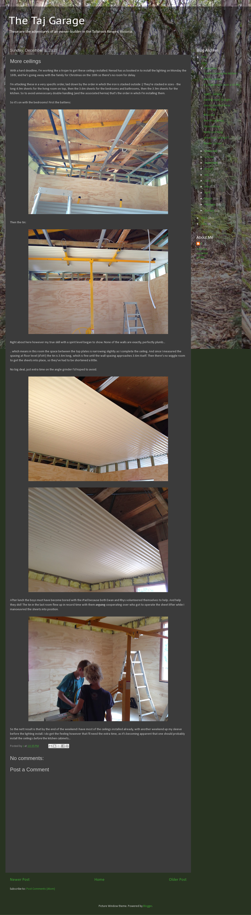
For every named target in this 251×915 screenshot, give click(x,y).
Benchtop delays (214, 120)
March (209, 198)
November (211, 151)
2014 (204, 57)
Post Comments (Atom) (40, 889)
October (210, 157)
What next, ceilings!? (216, 137)
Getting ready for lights (218, 100)
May (207, 186)
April (208, 192)
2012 (204, 218)
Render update (213, 79)
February (210, 204)
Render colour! (213, 143)
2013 (204, 63)
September (211, 163)
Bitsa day (209, 115)
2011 (204, 224)
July (207, 175)
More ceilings (212, 126)
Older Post (178, 880)
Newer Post (20, 880)
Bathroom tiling (213, 132)
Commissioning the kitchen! (220, 73)
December (211, 68)
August (209, 168)
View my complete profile (202, 253)
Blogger (147, 906)
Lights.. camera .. (214, 94)
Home (99, 880)
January (210, 210)
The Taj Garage (47, 20)
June (208, 180)
